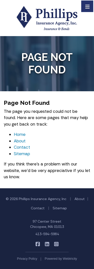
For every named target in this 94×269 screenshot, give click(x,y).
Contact (22, 147)
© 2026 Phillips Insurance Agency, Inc (36, 199)
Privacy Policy (27, 258)
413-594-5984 (47, 234)
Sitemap (22, 153)
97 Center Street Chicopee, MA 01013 (47, 224)
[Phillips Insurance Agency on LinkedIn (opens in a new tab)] (47, 244)
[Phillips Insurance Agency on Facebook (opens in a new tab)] (38, 244)
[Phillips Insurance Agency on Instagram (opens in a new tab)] (56, 244)
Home (20, 134)
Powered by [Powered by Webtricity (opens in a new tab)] (61, 258)
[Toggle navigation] (87, 6)
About (20, 141)
